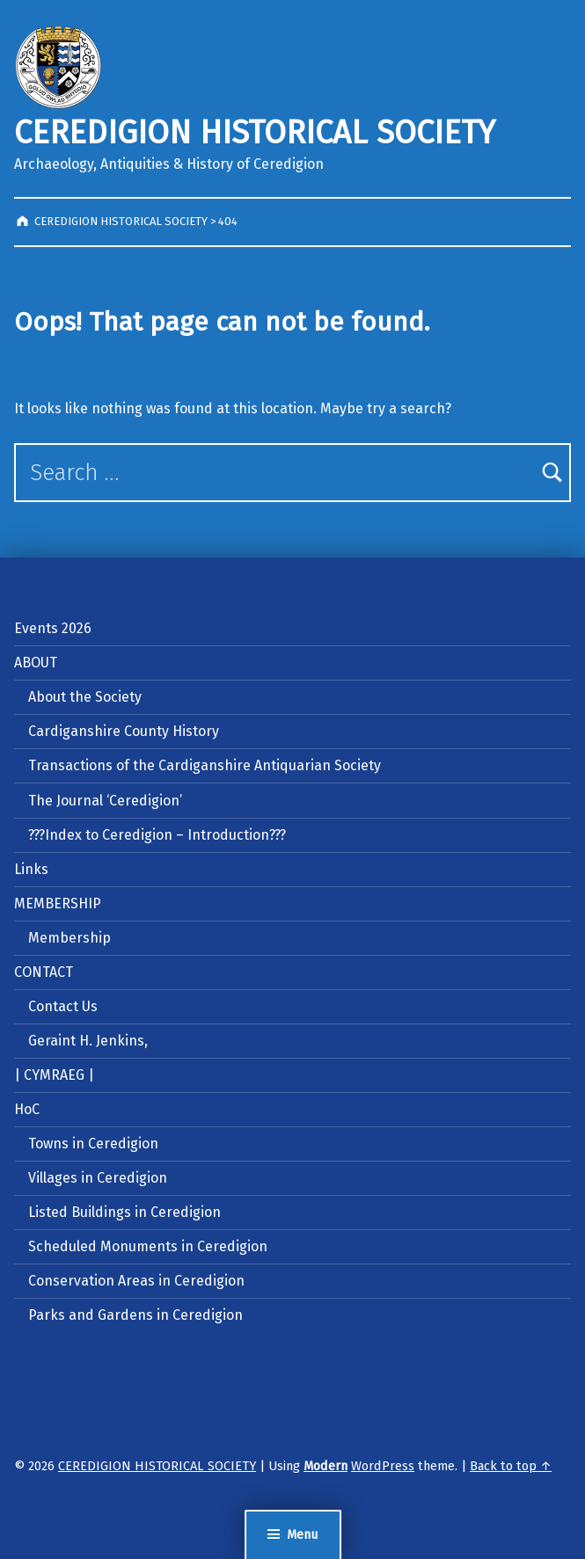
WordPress (382, 1466)
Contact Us (63, 1006)
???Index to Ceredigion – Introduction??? (157, 835)
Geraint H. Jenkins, (88, 1040)
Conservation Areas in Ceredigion (136, 1280)
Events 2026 (52, 628)
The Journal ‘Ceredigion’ (105, 800)
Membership (69, 937)
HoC (27, 1109)
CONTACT (43, 972)
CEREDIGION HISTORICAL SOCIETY (254, 132)
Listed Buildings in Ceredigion (124, 1212)
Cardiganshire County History (123, 731)
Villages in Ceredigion (97, 1177)
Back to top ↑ (511, 1466)
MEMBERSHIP (57, 903)
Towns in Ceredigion (93, 1143)
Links (31, 869)
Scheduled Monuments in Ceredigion (147, 1246)
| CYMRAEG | (54, 1075)
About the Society (85, 696)
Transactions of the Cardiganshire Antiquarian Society (204, 765)
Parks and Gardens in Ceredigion (135, 1315)
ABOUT (35, 662)
